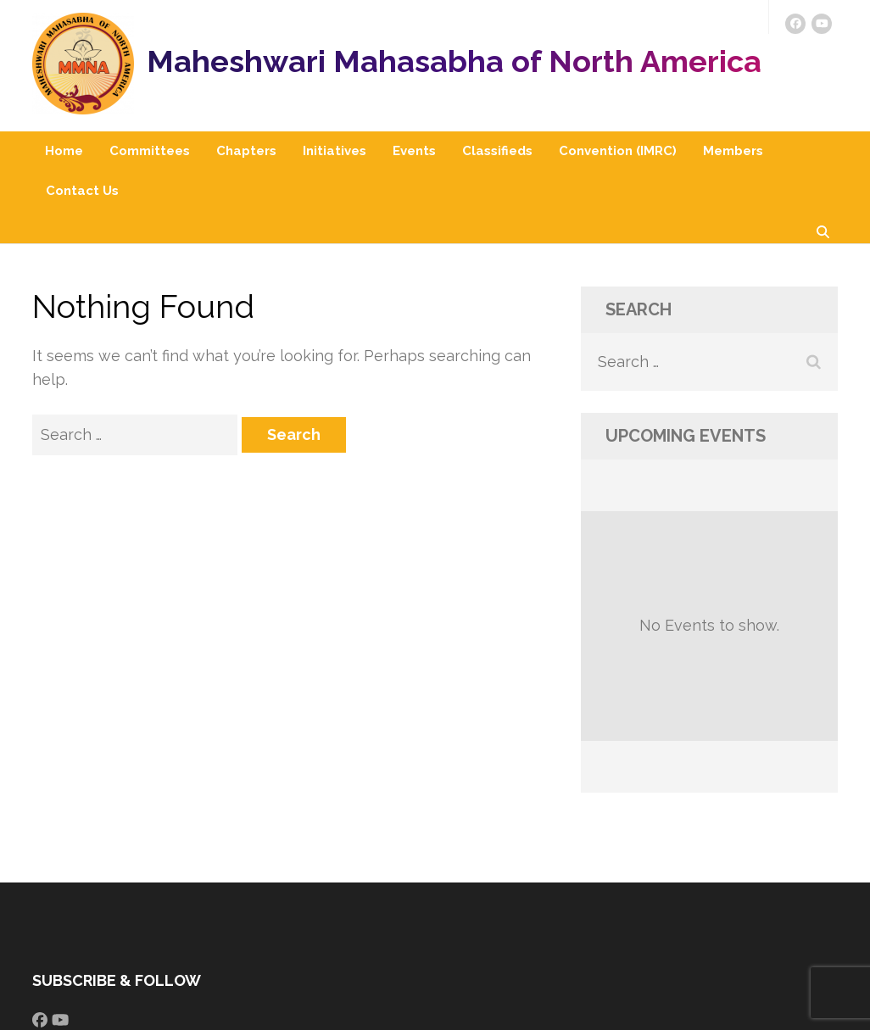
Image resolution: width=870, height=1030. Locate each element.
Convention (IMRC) (618, 151)
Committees (149, 151)
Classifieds (497, 151)
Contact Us (82, 190)
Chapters (246, 151)
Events (414, 151)
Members (733, 151)
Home (64, 151)
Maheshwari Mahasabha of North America (454, 61)
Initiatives (334, 151)
